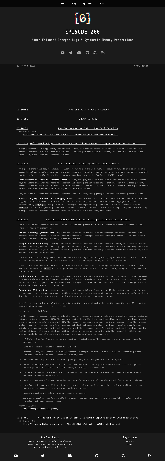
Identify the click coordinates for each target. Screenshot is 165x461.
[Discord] (79, 53)
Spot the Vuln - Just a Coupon (88, 109)
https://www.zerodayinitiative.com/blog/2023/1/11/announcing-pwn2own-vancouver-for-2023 (70, 134)
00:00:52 (22, 109)
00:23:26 (22, 143)
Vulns (101, 3)
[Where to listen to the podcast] (95, 53)
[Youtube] (62, 53)
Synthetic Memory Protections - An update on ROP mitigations (88, 219)
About (130, 444)
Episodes (87, 3)
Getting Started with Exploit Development (50, 441)
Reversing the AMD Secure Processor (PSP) (50, 444)
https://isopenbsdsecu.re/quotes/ (40, 408)
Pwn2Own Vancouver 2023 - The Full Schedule (88, 128)
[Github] (87, 53)
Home (63, 3)
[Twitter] (71, 53)
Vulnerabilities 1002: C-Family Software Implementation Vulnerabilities (88, 417)
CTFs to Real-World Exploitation (50, 447)
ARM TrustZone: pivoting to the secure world (88, 163)
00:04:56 (22, 118)
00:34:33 (22, 219)
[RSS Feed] (103, 53)
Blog (74, 3)
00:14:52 (22, 128)
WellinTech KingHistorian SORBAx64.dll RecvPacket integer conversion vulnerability (88, 143)
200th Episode (88, 118)
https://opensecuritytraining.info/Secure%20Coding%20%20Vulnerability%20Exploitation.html (71, 424)
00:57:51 (22, 417)
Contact (130, 441)
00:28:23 (22, 163)
